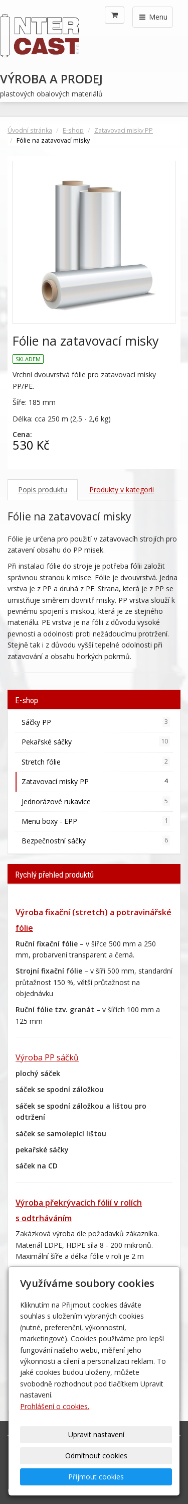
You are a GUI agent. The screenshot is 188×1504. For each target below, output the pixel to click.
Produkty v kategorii (121, 489)
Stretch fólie (96, 762)
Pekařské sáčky (96, 741)
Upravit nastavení (96, 1434)
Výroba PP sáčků (47, 1057)
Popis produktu (42, 489)
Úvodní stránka (30, 130)
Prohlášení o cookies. (54, 1406)
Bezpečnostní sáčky (96, 840)
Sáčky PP (96, 722)
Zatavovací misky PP (123, 130)
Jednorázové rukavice (96, 801)
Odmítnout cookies (96, 1455)
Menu (152, 17)
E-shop (73, 130)
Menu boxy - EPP (96, 821)
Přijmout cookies (96, 1476)
